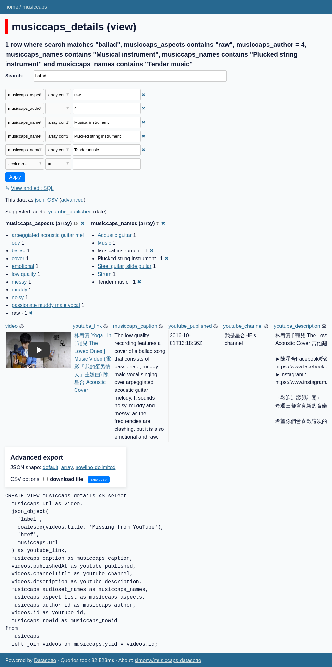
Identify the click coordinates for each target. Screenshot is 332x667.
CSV (52, 200)
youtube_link (87, 326)
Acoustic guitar (115, 235)
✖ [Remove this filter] (143, 94)
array (67, 467)
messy (19, 282)
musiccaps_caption (135, 326)
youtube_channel (243, 326)
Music (104, 243)
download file (63, 479)
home (11, 7)
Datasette (45, 660)
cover (18, 258)
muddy (19, 289)
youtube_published (70, 211)
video (11, 326)
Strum (105, 274)
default (50, 467)
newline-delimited (96, 467)
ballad (19, 250)
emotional (23, 266)
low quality (24, 274)
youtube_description (297, 326)
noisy (18, 297)
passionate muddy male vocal (46, 305)
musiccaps (34, 7)
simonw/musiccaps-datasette (168, 660)
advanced (72, 200)
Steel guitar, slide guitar (124, 266)
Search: (14, 75)
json (39, 200)
